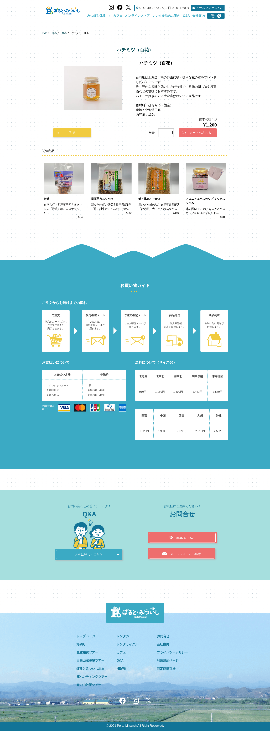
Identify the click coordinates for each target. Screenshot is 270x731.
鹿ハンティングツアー (91, 676)
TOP (44, 32)
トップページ (85, 636)
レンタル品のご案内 (166, 15)
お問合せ (163, 636)
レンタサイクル (127, 644)
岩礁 (46, 198)
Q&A (186, 15)
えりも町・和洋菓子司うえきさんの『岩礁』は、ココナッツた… (63, 208)
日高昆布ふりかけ (102, 198)
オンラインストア (137, 15)
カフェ (117, 15)
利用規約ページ (168, 660)
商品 (54, 32)
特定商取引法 (166, 668)
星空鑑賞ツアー (87, 652)
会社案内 (198, 15)
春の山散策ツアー (88, 685)
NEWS (121, 668)
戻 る (72, 132)
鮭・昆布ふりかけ (149, 198)
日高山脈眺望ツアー (90, 660)
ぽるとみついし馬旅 (90, 668)
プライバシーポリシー (172, 652)
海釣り (81, 644)
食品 (64, 32)
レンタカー (124, 636)
